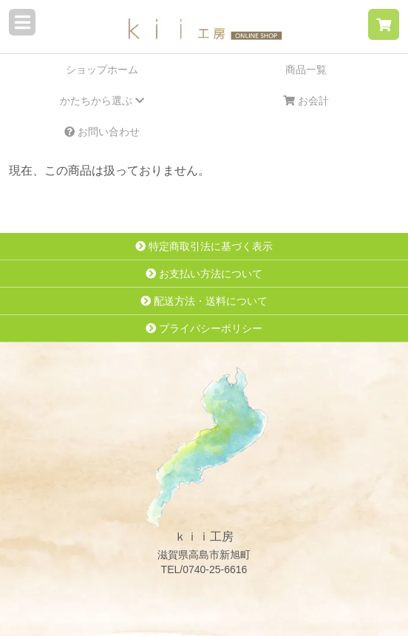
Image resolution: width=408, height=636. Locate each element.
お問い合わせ (102, 132)
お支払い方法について (204, 274)
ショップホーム (102, 69)
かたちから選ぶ (102, 100)
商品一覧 (306, 69)
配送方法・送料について (204, 301)
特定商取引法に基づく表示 (204, 246)
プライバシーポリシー (204, 328)
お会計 (306, 100)
